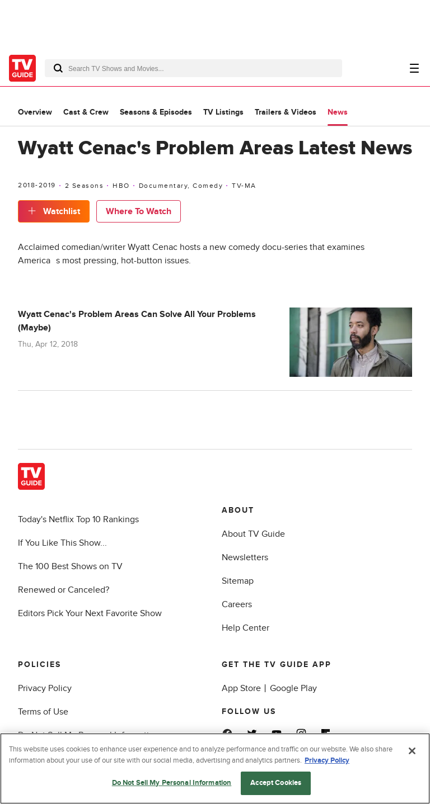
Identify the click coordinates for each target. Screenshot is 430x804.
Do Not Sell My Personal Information (172, 782)
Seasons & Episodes (156, 112)
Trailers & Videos (285, 112)
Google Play (293, 688)
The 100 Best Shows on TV (70, 566)
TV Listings (223, 112)
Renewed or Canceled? (63, 589)
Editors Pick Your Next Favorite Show (90, 613)
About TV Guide (253, 534)
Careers (237, 604)
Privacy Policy (45, 688)
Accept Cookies (275, 782)
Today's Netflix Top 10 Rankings (78, 519)
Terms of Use (43, 711)
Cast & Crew (86, 112)
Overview (35, 112)
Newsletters (245, 557)
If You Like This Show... (62, 542)
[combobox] (193, 68)
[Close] (412, 751)
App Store (241, 688)
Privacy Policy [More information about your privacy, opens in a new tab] (327, 760)
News (338, 112)
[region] (215, 768)
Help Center (245, 627)
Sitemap (238, 581)
